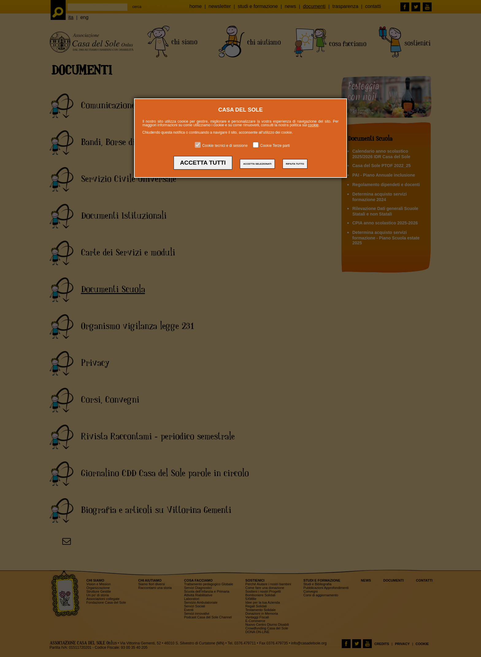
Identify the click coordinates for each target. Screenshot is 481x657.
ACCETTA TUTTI (203, 162)
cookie (313, 125)
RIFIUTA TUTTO (295, 163)
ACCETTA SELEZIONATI (257, 163)
